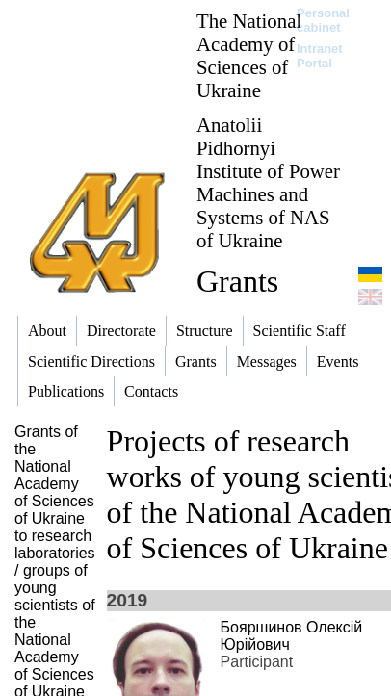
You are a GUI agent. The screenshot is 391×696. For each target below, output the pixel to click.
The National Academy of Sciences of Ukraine (248, 55)
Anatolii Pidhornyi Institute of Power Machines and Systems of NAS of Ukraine (268, 182)
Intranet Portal (320, 55)
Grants (237, 281)
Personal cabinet (323, 20)
